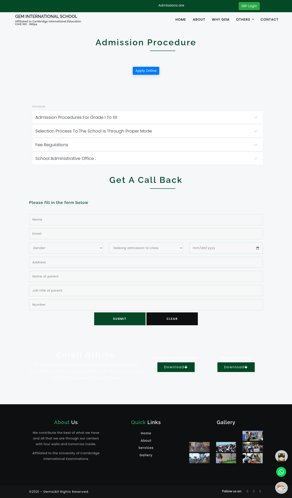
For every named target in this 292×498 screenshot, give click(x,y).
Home (146, 433)
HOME (181, 19)
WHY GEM (220, 19)
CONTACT (270, 19)
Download (176, 367)
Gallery (145, 455)
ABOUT (199, 19)
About (146, 440)
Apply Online (146, 70)
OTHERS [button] (243, 19)
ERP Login (249, 6)
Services (146, 448)
